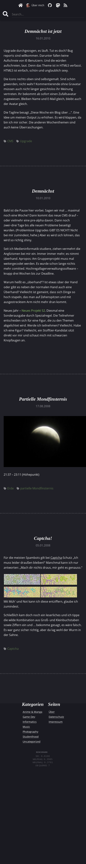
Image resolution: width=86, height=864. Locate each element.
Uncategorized (31, 741)
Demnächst (43, 191)
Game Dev (29, 717)
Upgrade (24, 141)
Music (26, 726)
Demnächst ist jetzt (43, 31)
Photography (30, 731)
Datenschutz (56, 717)
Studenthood (31, 736)
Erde (9, 488)
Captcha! (43, 538)
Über (52, 712)
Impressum (56, 721)
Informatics (30, 721)
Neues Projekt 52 (33, 311)
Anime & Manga (32, 712)
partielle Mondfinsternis (35, 488)
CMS (8, 141)
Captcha (11, 649)
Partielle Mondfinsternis (43, 399)
